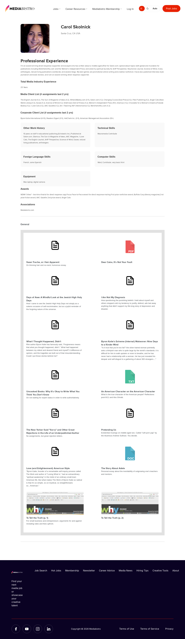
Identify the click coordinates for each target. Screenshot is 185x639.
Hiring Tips (142, 570)
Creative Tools (160, 570)
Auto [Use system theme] (155, 8)
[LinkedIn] (48, 629)
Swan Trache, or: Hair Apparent (42, 262)
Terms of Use (126, 628)
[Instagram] (37, 629)
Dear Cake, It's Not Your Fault (116, 262)
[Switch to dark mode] (148, 8)
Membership (72, 570)
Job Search (41, 570)
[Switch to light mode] (142, 8)
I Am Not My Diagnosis (113, 297)
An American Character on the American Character (128, 391)
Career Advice (107, 570)
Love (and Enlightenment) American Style (48, 468)
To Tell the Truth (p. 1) (37, 518)
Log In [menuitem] (130, 8)
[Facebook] (16, 629)
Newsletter (89, 570)
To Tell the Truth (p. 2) (112, 518)
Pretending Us (108, 430)
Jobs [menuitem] (55, 8)
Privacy (169, 628)
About (175, 570)
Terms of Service (149, 628)
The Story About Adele (113, 468)
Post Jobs (171, 8)
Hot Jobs (56, 570)
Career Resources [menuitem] (75, 8)
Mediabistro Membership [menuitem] (106, 8)
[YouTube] (26, 629)
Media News (125, 570)
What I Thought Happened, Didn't (43, 341)
